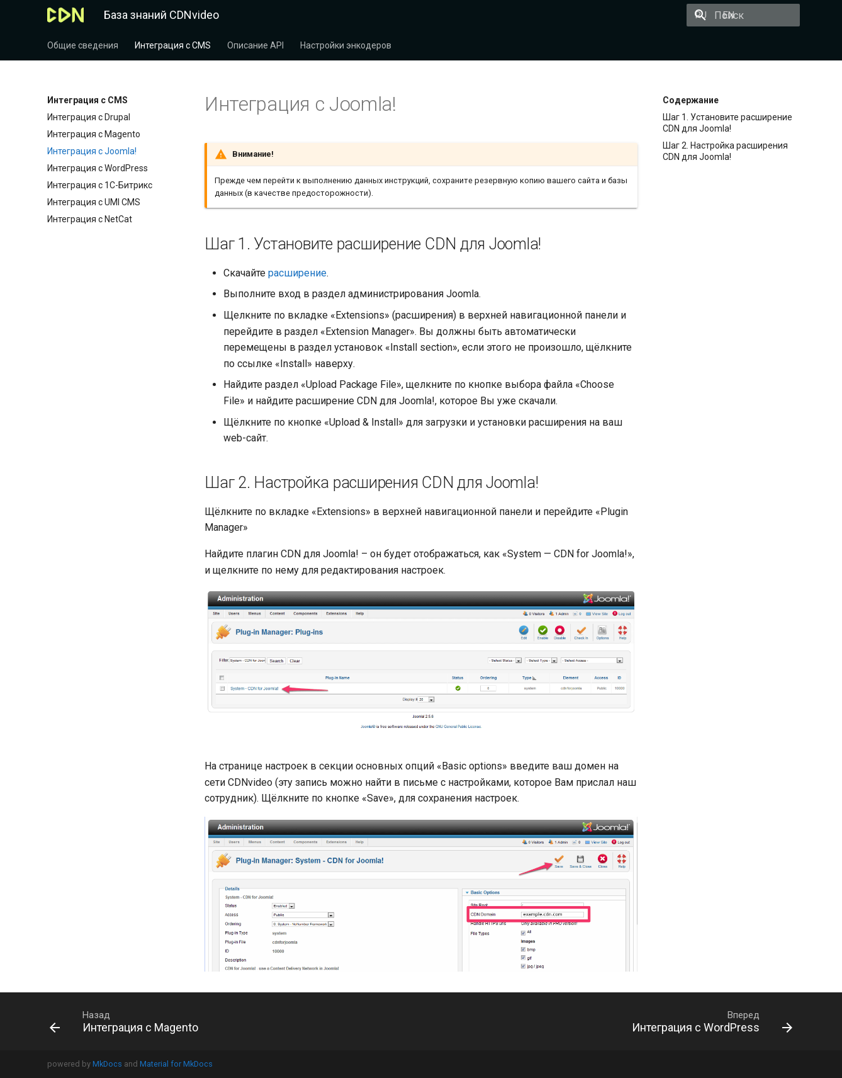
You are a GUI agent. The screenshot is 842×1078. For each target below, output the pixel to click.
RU (611, 15)
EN (639, 15)
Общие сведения (82, 45)
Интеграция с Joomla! (92, 151)
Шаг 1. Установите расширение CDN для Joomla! (727, 122)
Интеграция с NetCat (89, 219)
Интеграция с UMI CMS (93, 202)
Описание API (255, 45)
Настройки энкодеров (345, 45)
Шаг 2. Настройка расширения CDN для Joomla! (725, 151)
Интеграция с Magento (93, 134)
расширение (297, 273)
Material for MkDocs (176, 1064)
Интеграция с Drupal (88, 117)
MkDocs (107, 1064)
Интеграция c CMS (173, 45)
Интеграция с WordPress (97, 168)
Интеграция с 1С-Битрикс (99, 185)
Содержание (691, 100)
